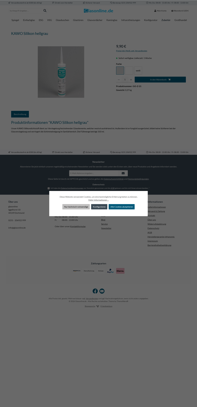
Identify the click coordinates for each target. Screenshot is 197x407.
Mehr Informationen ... (98, 200)
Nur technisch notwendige (76, 206)
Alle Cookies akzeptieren (121, 206)
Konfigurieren (99, 206)
